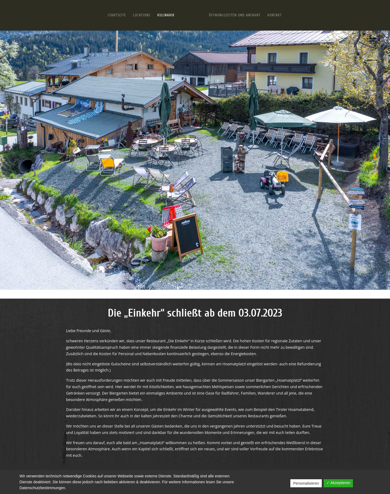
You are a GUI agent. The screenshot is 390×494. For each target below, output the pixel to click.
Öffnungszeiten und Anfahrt (235, 15)
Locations (141, 15)
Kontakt (275, 15)
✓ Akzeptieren (338, 483)
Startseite (117, 15)
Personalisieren (306, 483)
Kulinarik (166, 15)
